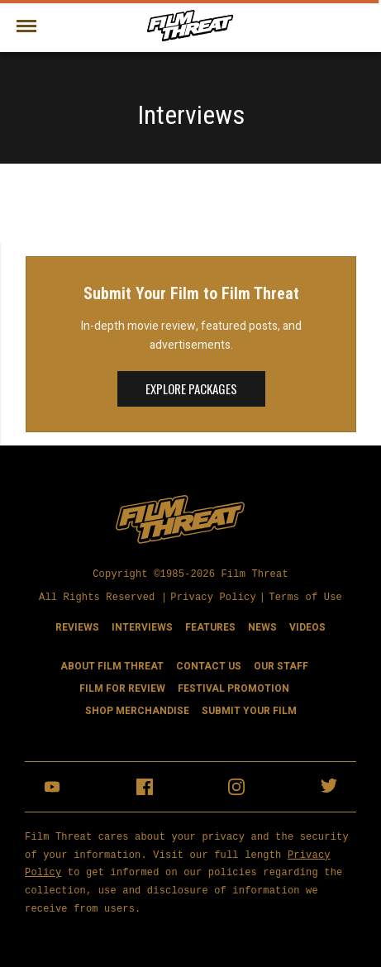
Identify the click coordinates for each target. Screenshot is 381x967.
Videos (307, 626)
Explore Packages (191, 388)
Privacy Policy (213, 597)
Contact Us (208, 665)
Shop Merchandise (137, 710)
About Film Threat (112, 665)
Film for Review (122, 687)
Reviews (77, 626)
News (262, 626)
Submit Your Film (249, 710)
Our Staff (281, 665)
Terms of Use (305, 597)
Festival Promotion (233, 687)
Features (210, 626)
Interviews (142, 626)
